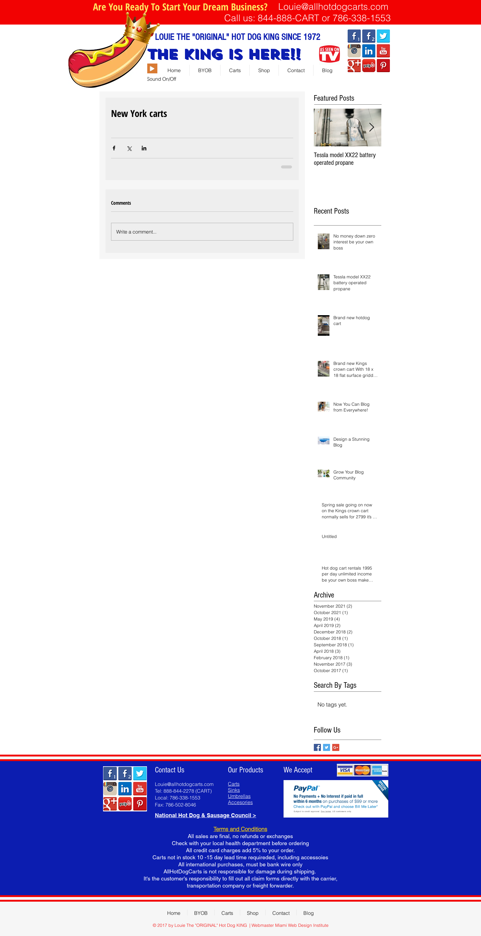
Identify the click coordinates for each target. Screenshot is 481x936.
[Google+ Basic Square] (335, 747)
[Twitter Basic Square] (326, 747)
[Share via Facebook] (114, 148)
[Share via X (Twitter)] (129, 148)
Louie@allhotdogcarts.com (333, 6)
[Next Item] (371, 128)
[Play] (152, 68)
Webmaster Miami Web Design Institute (290, 925)
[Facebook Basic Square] (317, 747)
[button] (264, 70)
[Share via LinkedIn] (144, 148)
